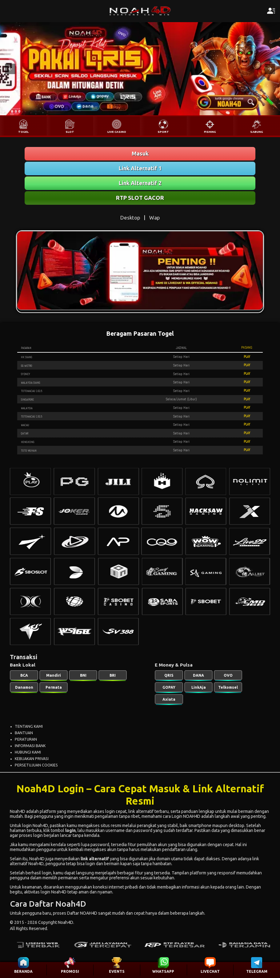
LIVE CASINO (116, 131)
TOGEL (23, 131)
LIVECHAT (210, 971)
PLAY (247, 356)
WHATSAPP (163, 971)
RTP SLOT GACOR (140, 198)
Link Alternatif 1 (140, 168)
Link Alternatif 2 (140, 183)
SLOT (70, 131)
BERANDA (23, 971)
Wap (154, 217)
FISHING (210, 131)
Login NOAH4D (186, 816)
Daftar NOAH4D (82, 913)
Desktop (130, 217)
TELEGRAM (256, 971)
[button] (10, 69)
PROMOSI (70, 971)
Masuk (140, 153)
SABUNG (256, 131)
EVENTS (117, 971)
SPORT (163, 131)
